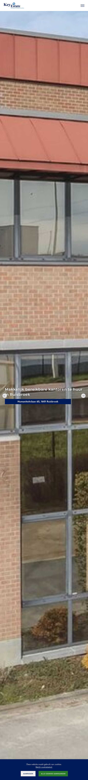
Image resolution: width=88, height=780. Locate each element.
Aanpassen (28, 774)
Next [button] (83, 396)
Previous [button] (4, 396)
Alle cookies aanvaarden (53, 774)
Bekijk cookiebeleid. (44, 767)
